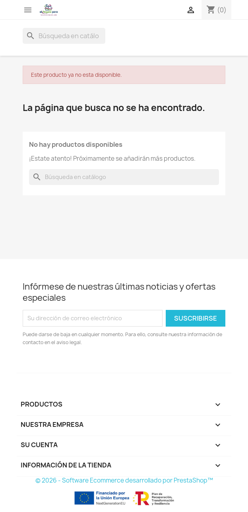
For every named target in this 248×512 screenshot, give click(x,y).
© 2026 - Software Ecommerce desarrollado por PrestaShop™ (124, 480)
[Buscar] (64, 36)
